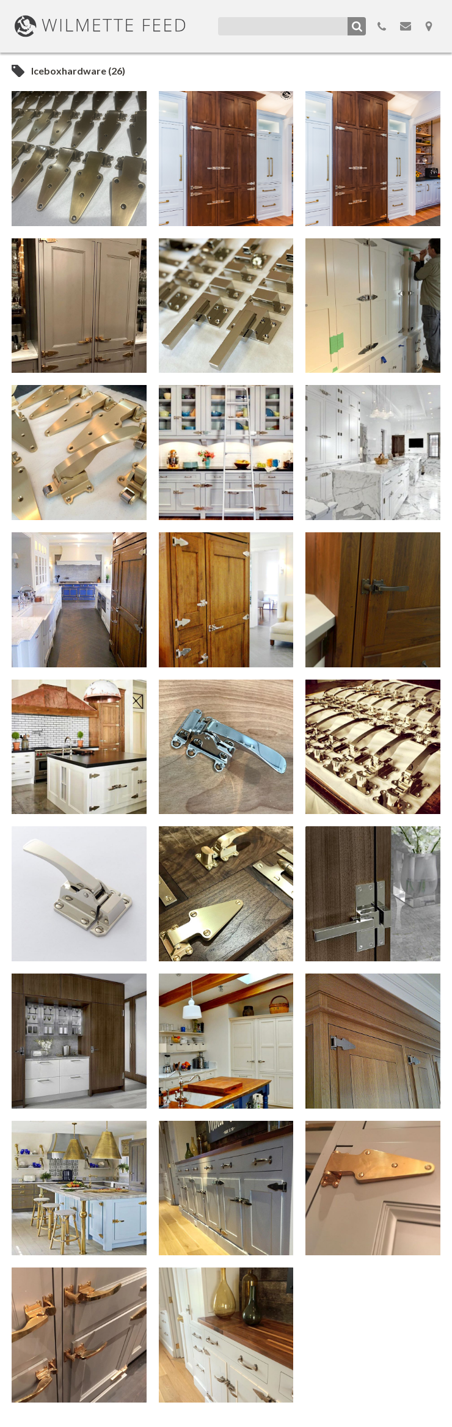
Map (429, 26)
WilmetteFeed (100, 26)
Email (405, 26)
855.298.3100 (382, 26)
